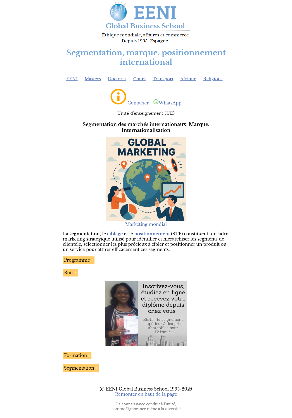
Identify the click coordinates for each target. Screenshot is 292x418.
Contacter (138, 103)
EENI (72, 78)
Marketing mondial (146, 222)
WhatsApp (167, 103)
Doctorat (117, 78)
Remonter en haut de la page (146, 394)
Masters (93, 78)
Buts (69, 272)
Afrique (188, 78)
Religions (213, 78)
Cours (139, 78)
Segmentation (79, 368)
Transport (163, 78)
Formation (75, 355)
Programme (77, 260)
